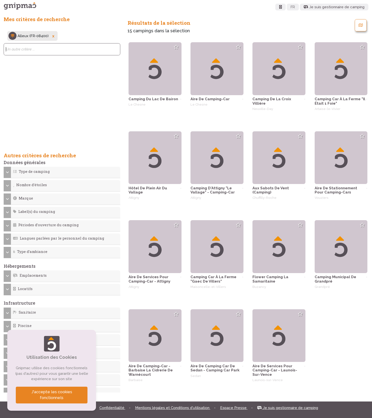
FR (293, 7)
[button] (62, 171)
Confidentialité (112, 408)
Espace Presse (234, 408)
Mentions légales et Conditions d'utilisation (172, 408)
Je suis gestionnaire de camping (287, 408)
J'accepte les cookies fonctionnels (51, 395)
